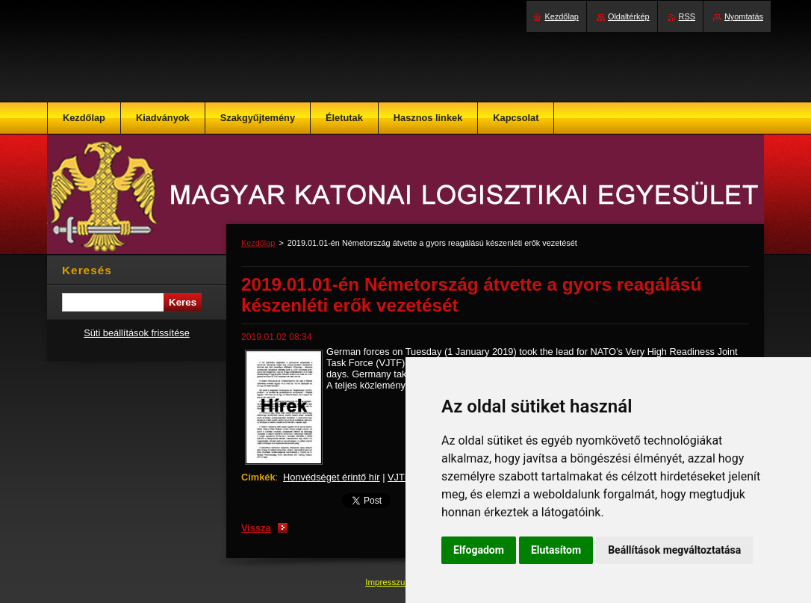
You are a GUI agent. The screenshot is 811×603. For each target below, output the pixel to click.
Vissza (256, 528)
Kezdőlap (258, 242)
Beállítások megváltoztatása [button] (674, 550)
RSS (687, 16)
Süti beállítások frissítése (137, 332)
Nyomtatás (743, 16)
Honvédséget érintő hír (331, 477)
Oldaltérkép (629, 16)
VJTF (399, 477)
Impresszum (389, 582)
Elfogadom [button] (478, 550)
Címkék (258, 477)
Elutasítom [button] (556, 550)
